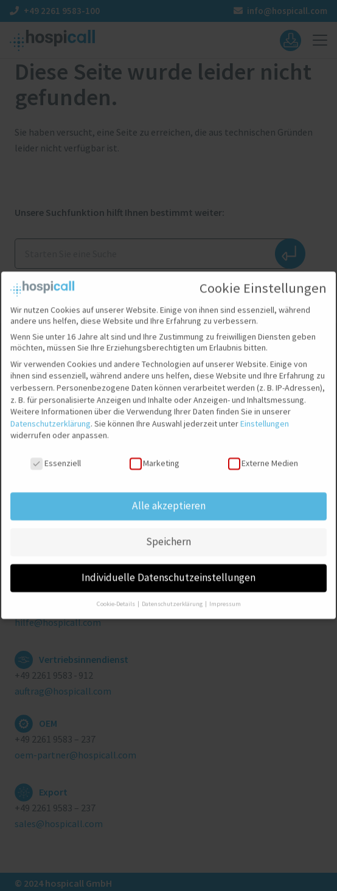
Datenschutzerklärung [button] (173, 596)
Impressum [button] (225, 596)
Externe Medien (263, 454)
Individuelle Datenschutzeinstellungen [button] (168, 569)
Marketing (154, 454)
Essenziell (55, 454)
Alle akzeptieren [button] (169, 497)
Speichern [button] (168, 533)
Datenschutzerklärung (50, 415)
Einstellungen (264, 415)
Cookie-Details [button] (116, 596)
